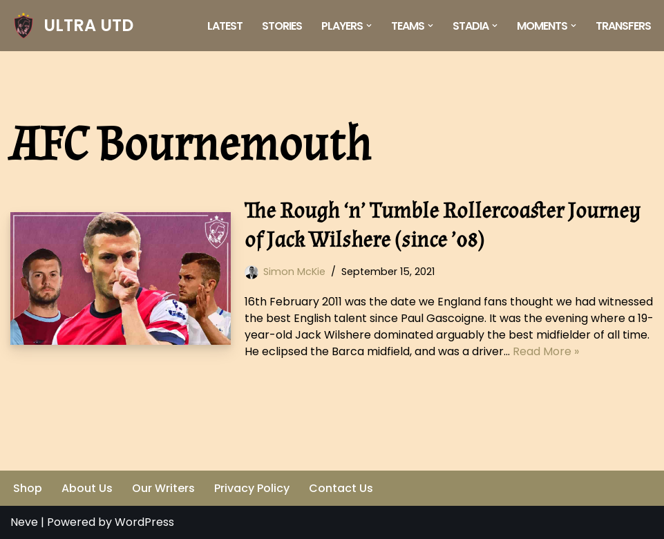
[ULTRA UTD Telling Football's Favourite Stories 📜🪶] (71, 25)
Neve (24, 522)
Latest (225, 26)
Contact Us (341, 488)
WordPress (144, 522)
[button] (369, 25)
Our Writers (163, 488)
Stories (282, 26)
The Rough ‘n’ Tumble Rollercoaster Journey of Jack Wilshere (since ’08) (443, 225)
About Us (87, 488)
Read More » (546, 351)
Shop (27, 488)
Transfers (623, 26)
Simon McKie (294, 271)
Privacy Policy (252, 488)
